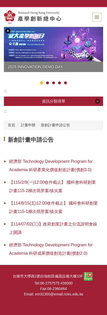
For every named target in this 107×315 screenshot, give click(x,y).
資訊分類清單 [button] (53, 101)
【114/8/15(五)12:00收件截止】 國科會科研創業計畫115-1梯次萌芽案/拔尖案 (53, 207)
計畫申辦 (28, 125)
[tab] (42, 83)
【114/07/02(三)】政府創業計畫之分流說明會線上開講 (53, 228)
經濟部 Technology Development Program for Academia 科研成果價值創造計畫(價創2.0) (51, 249)
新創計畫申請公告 (55, 125)
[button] (7, 30)
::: (5, 91)
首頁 (11, 125)
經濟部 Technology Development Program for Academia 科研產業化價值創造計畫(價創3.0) (51, 165)
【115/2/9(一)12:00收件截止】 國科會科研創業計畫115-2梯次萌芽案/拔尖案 (52, 186)
